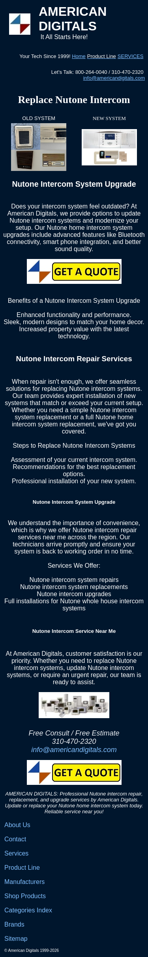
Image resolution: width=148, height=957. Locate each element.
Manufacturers (24, 881)
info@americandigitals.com (114, 78)
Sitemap (16, 938)
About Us (17, 825)
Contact (15, 839)
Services (16, 853)
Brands (14, 924)
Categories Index (28, 910)
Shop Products (25, 896)
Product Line (22, 867)
